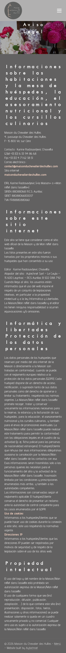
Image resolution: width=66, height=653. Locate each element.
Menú (57, 643)
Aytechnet (32, 648)
